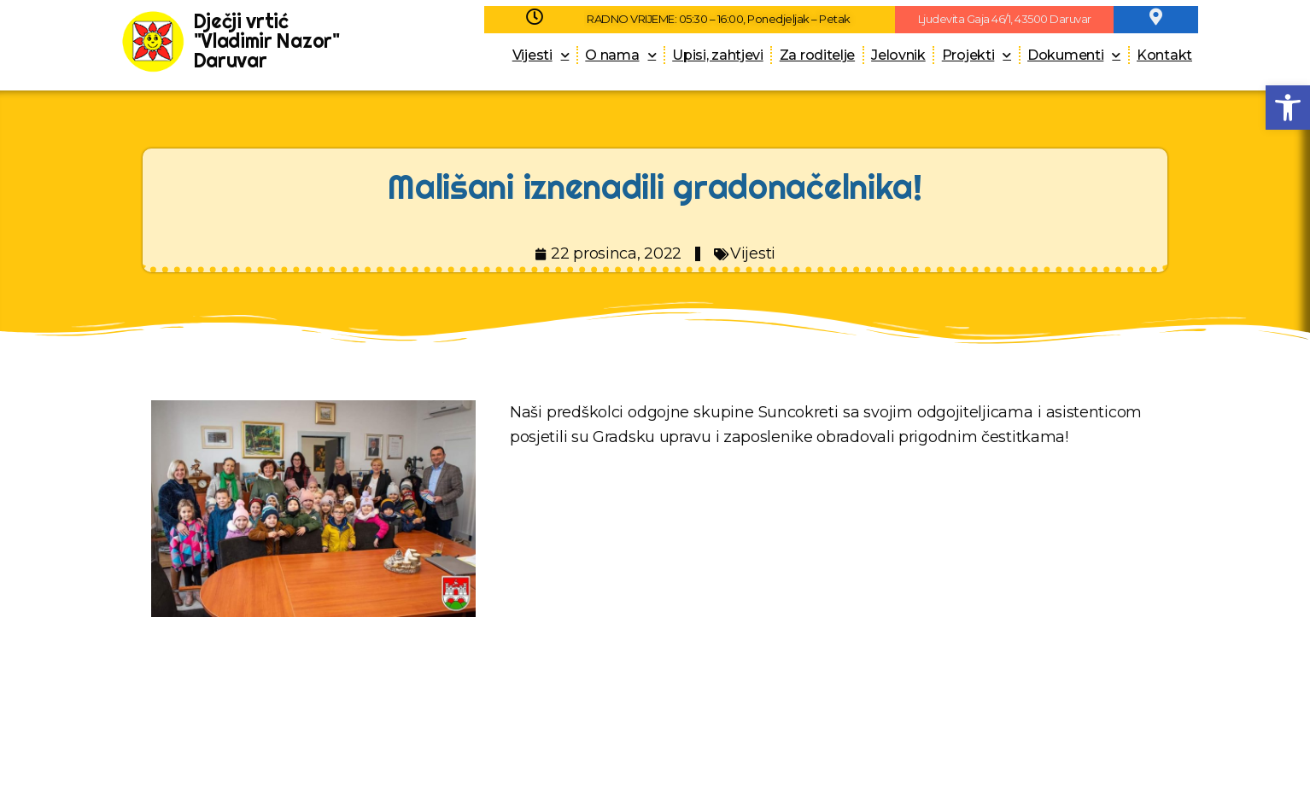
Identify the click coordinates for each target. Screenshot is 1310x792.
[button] (1288, 107)
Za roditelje (817, 55)
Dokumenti (1073, 55)
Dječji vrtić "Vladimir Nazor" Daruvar (267, 41)
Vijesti (541, 55)
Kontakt (1164, 55)
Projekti (976, 55)
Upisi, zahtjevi (717, 55)
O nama (620, 55)
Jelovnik (898, 55)
